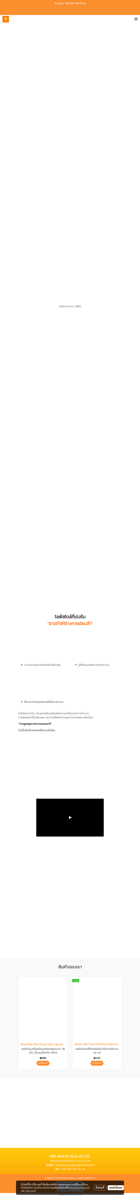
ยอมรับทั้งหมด (115, 1187)
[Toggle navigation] (136, 19)
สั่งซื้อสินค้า (43, 1063)
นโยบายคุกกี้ (30, 1190)
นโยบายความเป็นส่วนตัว (79, 1187)
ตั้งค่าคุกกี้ (100, 1187)
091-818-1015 (69, 1169)
